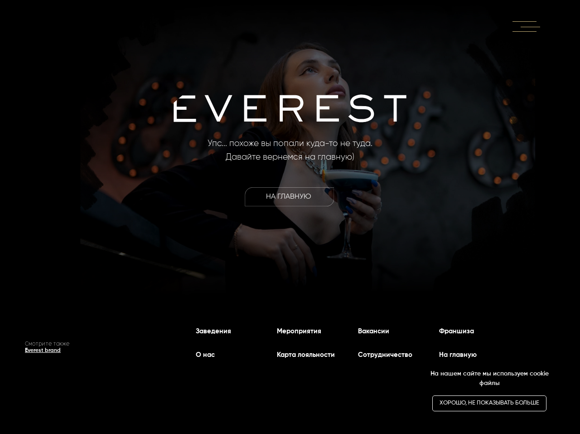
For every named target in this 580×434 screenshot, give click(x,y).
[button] (527, 25)
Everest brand (43, 350)
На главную (458, 354)
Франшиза (456, 331)
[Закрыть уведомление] (559, 366)
